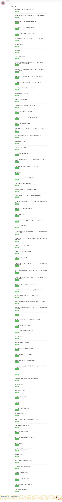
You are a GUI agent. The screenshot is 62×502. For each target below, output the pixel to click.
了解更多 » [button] (16, 11)
